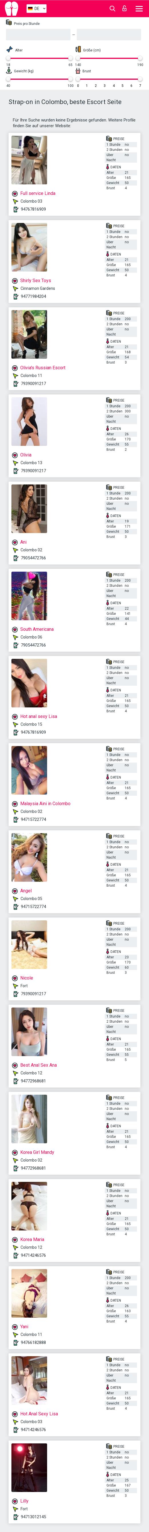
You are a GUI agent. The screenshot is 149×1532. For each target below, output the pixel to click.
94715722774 (33, 819)
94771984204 (33, 296)
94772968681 (33, 1081)
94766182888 (33, 1342)
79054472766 (33, 557)
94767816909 (33, 209)
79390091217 (33, 383)
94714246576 (33, 1255)
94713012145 (33, 1516)
